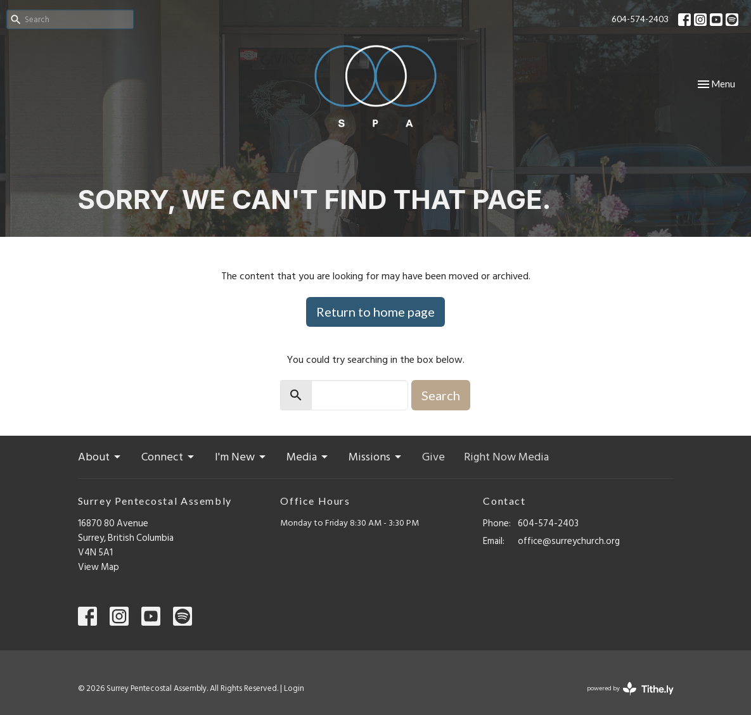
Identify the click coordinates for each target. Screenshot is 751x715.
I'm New (241, 457)
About (100, 457)
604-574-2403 (640, 19)
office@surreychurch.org (569, 541)
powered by (630, 688)
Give (433, 457)
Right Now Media (506, 457)
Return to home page (375, 311)
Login (294, 688)
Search (440, 395)
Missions (376, 457)
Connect (168, 457)
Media (308, 457)
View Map (98, 567)
